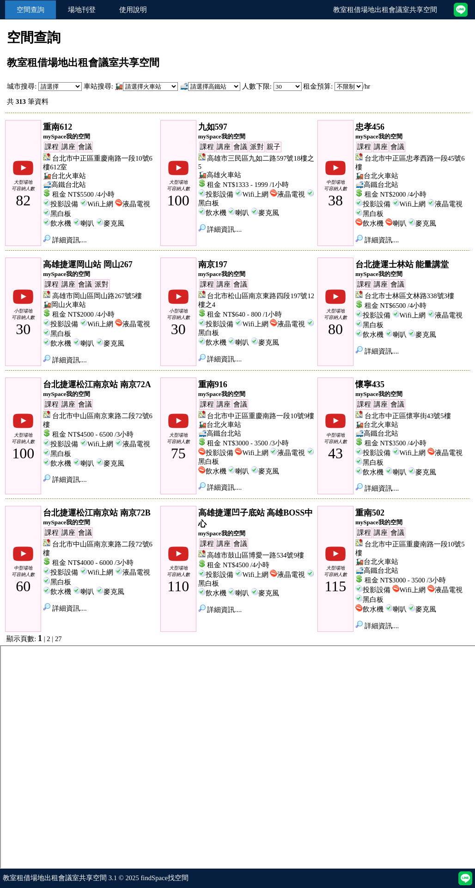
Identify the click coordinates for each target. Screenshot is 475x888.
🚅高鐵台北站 (64, 184)
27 (58, 638)
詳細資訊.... (64, 240)
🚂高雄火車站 (219, 175)
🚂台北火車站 (64, 176)
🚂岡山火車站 (64, 304)
